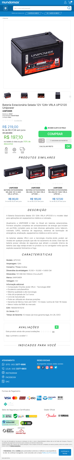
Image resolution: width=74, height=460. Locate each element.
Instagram (11, 373)
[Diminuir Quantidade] (43, 142)
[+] (57, 327)
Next (70, 96)
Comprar (55, 134)
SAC (8, 381)
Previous (4, 96)
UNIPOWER (7, 111)
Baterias (5, 18)
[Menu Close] (5, 8)
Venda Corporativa (15, 446)
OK (68, 146)
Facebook (11, 377)
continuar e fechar (65, 452)
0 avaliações (18, 120)
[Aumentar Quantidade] (43, 140)
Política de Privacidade (49, 453)
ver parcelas (7, 133)
